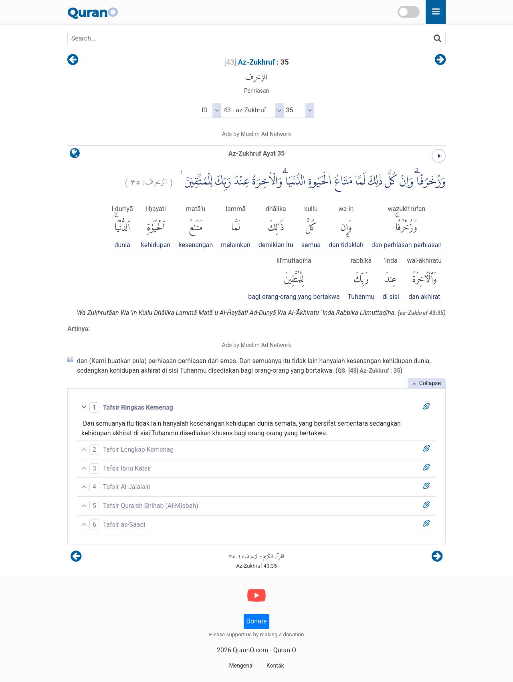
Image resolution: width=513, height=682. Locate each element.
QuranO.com (250, 650)
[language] (74, 155)
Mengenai (241, 665)
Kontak (275, 665)
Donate (256, 621)
